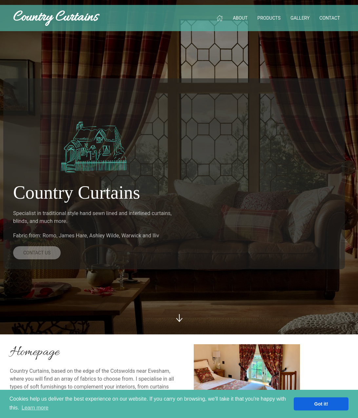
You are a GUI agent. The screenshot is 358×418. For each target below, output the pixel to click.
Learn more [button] (35, 407)
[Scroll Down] (179, 318)
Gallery (299, 18)
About (240, 18)
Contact (329, 18)
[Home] (219, 18)
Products (269, 18)
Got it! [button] (321, 404)
